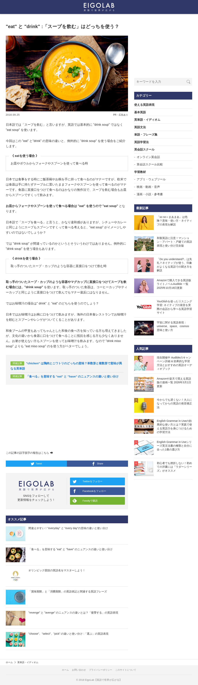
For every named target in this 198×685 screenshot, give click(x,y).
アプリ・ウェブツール (151, 179)
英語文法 (140, 127)
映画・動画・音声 (148, 186)
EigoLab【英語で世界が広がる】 (103, 679)
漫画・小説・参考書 (150, 194)
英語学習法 (141, 142)
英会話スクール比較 (150, 164)
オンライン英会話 (148, 157)
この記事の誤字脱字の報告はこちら (29, 452)
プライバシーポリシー (100, 670)
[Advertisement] (67, 418)
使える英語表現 (144, 104)
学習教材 (140, 172)
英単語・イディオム (147, 119)
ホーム (9, 662)
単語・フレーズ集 (145, 134)
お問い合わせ (79, 670)
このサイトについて (125, 670)
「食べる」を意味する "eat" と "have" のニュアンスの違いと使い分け (72, 376)
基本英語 (140, 112)
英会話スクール (144, 149)
